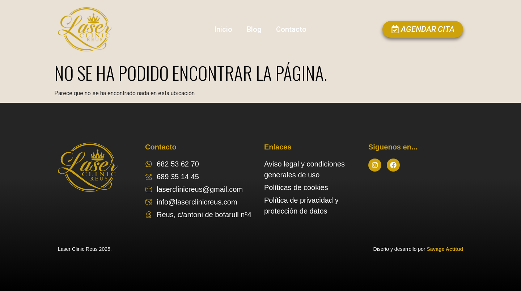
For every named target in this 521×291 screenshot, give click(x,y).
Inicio (223, 29)
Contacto (291, 29)
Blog (254, 29)
